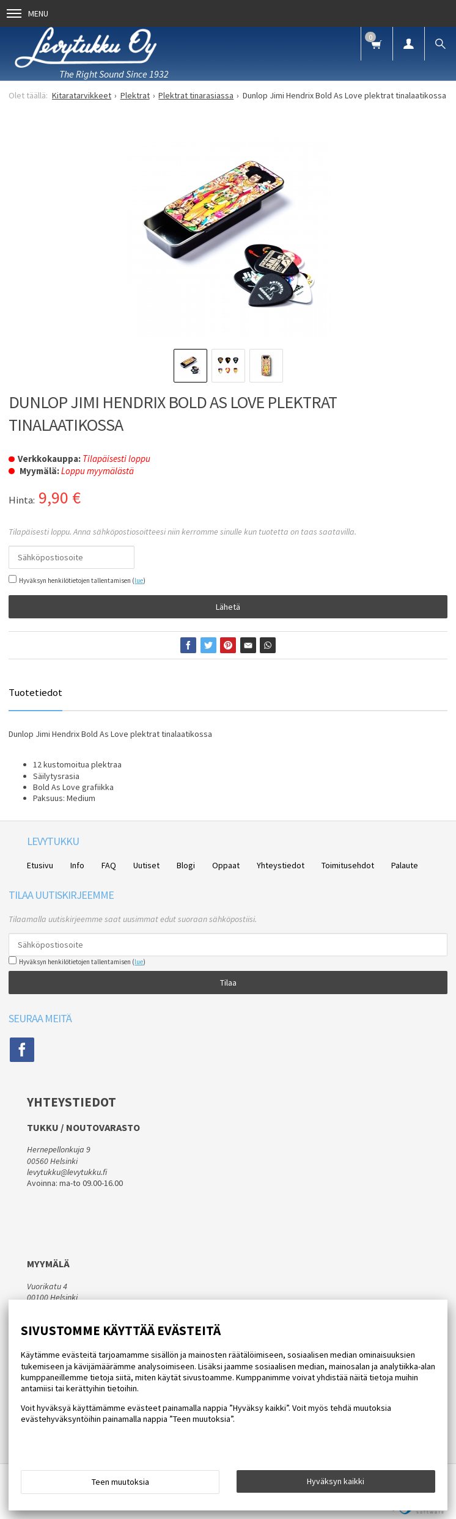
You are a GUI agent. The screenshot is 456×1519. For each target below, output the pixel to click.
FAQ (108, 865)
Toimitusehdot (348, 865)
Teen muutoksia (120, 1481)
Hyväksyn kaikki (335, 1481)
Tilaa (228, 982)
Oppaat (226, 865)
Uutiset (146, 865)
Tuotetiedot (35, 692)
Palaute (404, 865)
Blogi (186, 865)
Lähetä (228, 606)
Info (77, 865)
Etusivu (40, 865)
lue (138, 580)
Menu (27, 13)
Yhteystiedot (280, 865)
